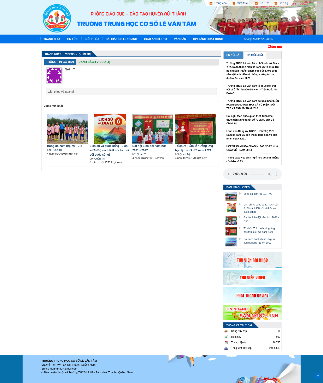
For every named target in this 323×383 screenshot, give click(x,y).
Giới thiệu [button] (241, 3)
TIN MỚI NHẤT (255, 55)
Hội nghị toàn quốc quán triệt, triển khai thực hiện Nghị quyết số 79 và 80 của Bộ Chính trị (250, 120)
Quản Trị (85, 54)
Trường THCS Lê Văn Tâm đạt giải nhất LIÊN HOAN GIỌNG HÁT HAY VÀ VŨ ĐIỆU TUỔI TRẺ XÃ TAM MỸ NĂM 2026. (253, 105)
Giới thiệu (91, 39)
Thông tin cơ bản (60, 62)
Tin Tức (72, 39)
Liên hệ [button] (281, 3)
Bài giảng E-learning (121, 39)
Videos (70, 54)
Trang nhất (53, 54)
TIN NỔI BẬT (233, 55)
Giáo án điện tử (155, 39)
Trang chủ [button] (218, 3)
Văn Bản (180, 39)
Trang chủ (51, 39)
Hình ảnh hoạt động (208, 39)
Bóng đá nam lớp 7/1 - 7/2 (64, 146)
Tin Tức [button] (262, 3)
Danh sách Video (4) (94, 62)
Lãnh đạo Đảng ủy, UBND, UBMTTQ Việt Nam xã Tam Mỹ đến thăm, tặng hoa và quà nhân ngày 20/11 (252, 135)
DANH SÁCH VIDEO (238, 187)
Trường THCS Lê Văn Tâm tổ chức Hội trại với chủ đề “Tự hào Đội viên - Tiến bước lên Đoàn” (252, 89)
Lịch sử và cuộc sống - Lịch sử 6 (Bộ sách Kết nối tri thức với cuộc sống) (110, 150)
